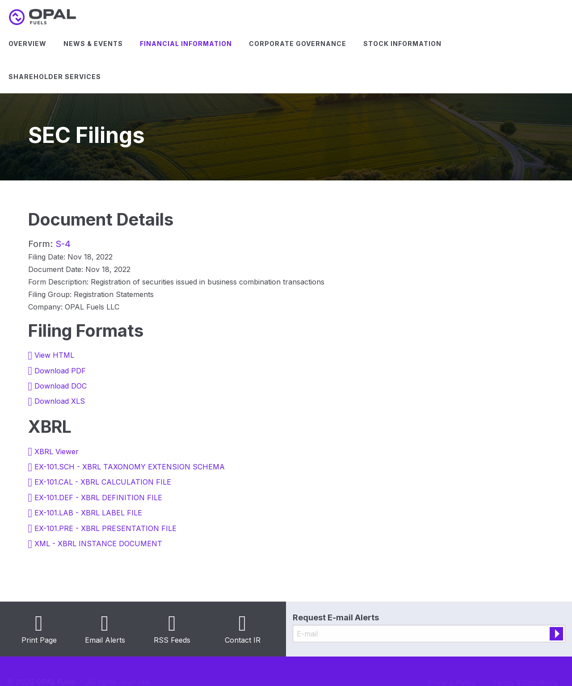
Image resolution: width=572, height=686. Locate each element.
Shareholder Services (54, 76)
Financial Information (186, 43)
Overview (27, 43)
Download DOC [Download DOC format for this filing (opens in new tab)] (60, 385)
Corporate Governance (297, 43)
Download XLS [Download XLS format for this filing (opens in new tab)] (59, 401)
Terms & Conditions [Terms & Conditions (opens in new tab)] (525, 671)
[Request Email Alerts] (429, 633)
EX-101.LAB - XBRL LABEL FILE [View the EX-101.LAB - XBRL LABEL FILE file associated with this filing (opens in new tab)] (88, 512)
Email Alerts (105, 640)
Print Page (39, 640)
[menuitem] (27, 43)
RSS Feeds (172, 640)
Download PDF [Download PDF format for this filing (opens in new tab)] (60, 370)
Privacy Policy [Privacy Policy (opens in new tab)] (452, 671)
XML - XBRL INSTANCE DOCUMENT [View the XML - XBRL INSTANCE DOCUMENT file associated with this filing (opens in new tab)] (98, 543)
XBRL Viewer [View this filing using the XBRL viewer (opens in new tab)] (56, 451)
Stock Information (402, 43)
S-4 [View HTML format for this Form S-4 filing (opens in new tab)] (63, 243)
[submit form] (556, 633)
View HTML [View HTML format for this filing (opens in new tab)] (54, 355)
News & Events (93, 43)
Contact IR (243, 640)
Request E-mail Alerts (336, 617)
